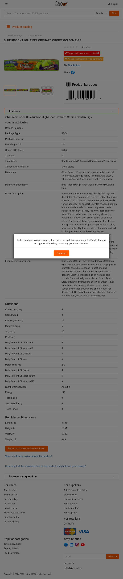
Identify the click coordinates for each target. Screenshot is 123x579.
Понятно (61, 253)
